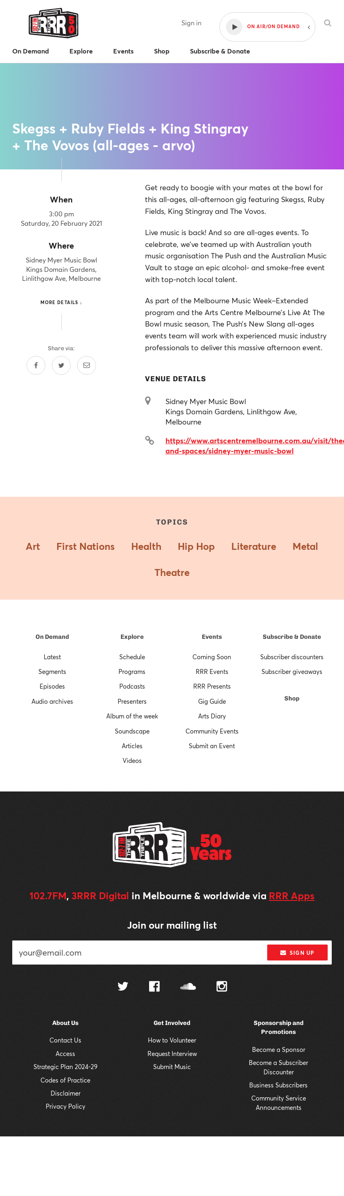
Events (212, 636)
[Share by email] (86, 365)
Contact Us (65, 1040)
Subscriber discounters (292, 657)
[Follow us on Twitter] (123, 987)
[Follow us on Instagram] (222, 987)
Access (65, 1053)
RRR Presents (212, 686)
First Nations (85, 546)
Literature (253, 546)
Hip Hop (196, 546)
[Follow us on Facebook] (154, 987)
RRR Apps (292, 895)
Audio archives (52, 701)
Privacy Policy (65, 1106)
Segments (52, 671)
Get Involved (172, 1023)
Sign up (297, 952)
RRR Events (212, 671)
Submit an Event (212, 746)
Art (33, 546)
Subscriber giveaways (291, 671)
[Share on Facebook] (36, 365)
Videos (132, 760)
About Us (65, 1023)
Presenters (132, 701)
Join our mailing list (172, 924)
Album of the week (132, 716)
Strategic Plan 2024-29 (66, 1067)
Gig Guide (212, 701)
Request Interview (172, 1053)
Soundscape (132, 731)
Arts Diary (212, 716)
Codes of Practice (65, 1080)
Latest (52, 657)
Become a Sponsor (278, 1049)
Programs (131, 671)
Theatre (172, 572)
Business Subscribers (278, 1085)
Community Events (212, 731)
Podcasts (132, 686)
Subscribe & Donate (292, 636)
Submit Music (172, 1067)
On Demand (52, 636)
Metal (305, 546)
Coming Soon (211, 657)
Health (146, 546)
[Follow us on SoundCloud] (188, 987)
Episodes (52, 686)
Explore (132, 636)
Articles (132, 746)
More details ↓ (61, 302)
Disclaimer (65, 1093)
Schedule (132, 657)
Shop (291, 698)
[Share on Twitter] (61, 365)
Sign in (191, 22)
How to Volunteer (172, 1040)
